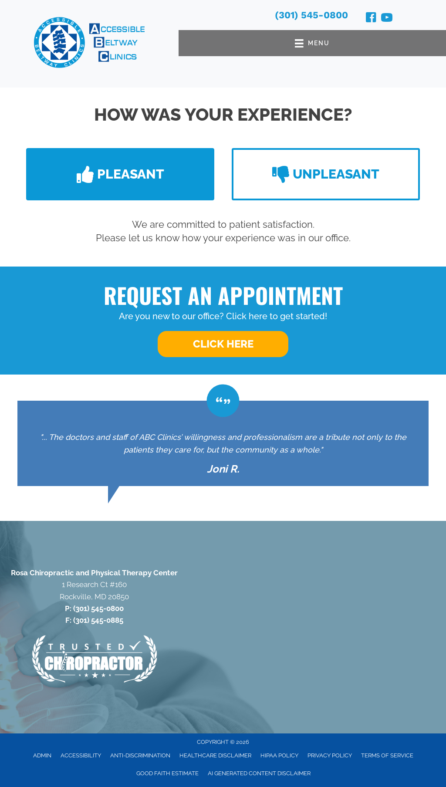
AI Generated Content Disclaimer (259, 773)
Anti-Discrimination (140, 755)
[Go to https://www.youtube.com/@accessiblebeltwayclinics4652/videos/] (386, 19)
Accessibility (81, 755)
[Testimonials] (223, 443)
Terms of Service (387, 755)
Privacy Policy (329, 755)
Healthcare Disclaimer (215, 755)
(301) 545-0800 (311, 15)
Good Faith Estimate (167, 773)
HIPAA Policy (279, 755)
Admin (42, 755)
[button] (120, 174)
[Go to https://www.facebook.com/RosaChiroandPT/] (371, 19)
